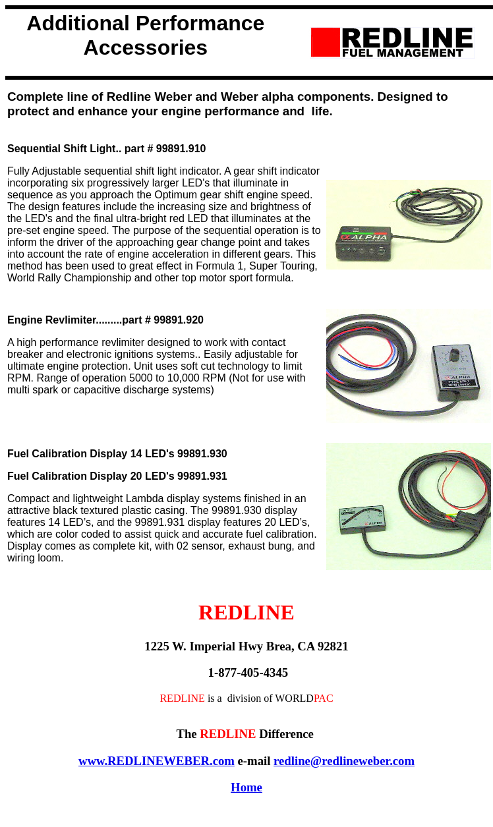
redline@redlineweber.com (344, 761)
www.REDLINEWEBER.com (156, 761)
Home (246, 787)
